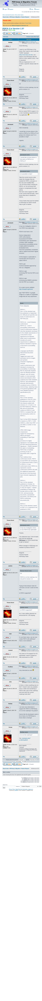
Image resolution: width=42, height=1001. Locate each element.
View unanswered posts (8, 14)
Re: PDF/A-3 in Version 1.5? (31, 80)
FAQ (31, 9)
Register (10, 9)
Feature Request (25, 17)
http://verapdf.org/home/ (26, 289)
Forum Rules (28, 23)
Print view (5, 36)
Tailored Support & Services (19, 25)
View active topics (19, 14)
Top (4, 76)
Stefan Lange (11, 30)
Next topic (36, 36)
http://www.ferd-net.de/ (26, 54)
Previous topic (30, 36)
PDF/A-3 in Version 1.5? (13, 28)
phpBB (16, 790)
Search (36, 9)
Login (5, 9)
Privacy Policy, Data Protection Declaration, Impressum (21, 789)
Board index (6, 17)
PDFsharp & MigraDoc (15, 17)
